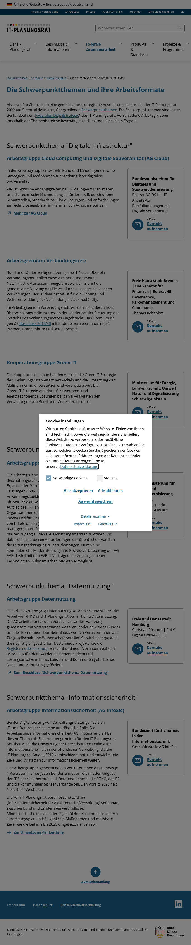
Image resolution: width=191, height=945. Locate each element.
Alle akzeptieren (78, 490)
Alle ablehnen (110, 490)
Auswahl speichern (95, 501)
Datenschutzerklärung (79, 466)
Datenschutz (107, 524)
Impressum (82, 524)
